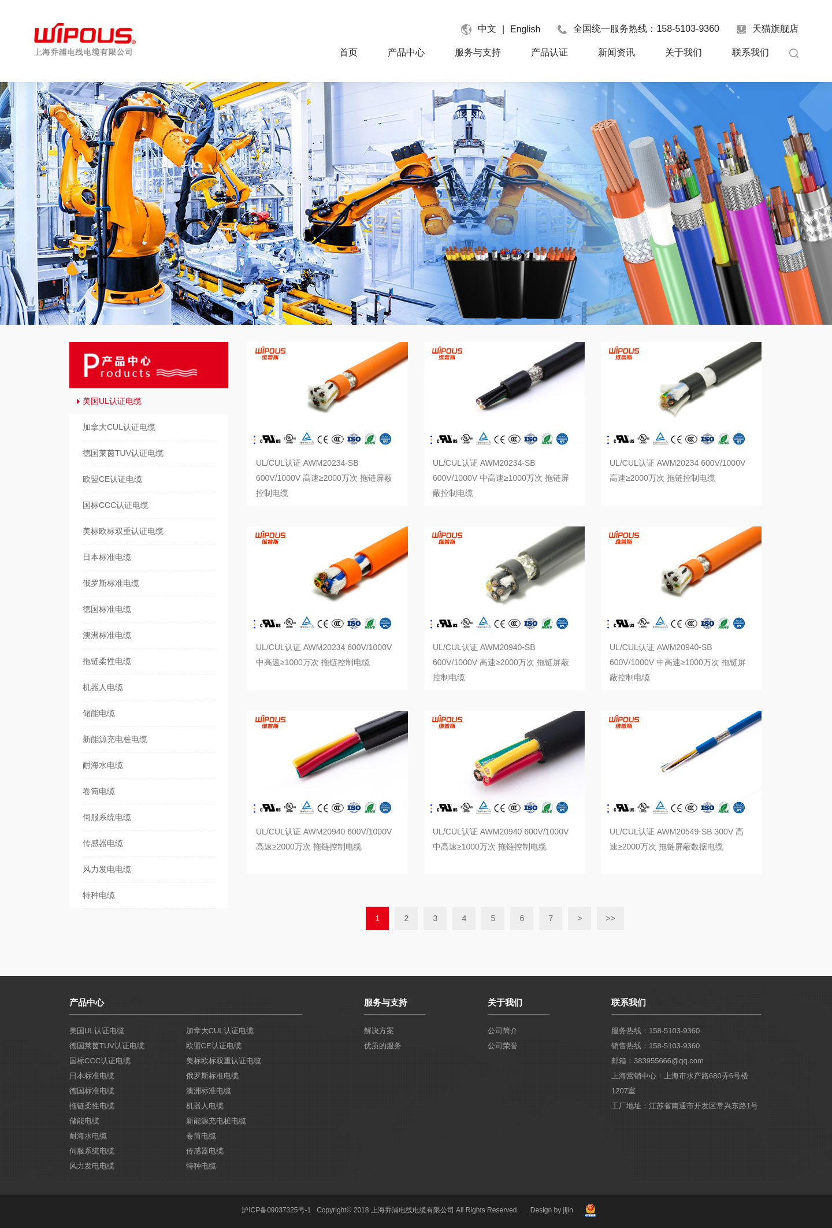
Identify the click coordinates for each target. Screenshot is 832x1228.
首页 (348, 52)
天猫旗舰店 (767, 29)
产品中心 (406, 52)
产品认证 (549, 52)
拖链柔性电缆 (91, 1105)
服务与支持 (478, 52)
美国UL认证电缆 (96, 1030)
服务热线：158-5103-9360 (655, 1030)
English (525, 29)
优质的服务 (383, 1045)
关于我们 (683, 52)
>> (610, 918)
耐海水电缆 (88, 1135)
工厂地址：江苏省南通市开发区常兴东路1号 (684, 1105)
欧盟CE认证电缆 (214, 1045)
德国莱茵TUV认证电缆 (106, 1045)
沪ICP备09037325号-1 (276, 1210)
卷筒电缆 (201, 1135)
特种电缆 (201, 1166)
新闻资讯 (616, 52)
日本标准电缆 (91, 1075)
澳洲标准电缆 (208, 1090)
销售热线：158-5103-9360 (655, 1045)
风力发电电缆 (91, 1166)
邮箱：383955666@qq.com (657, 1060)
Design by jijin (551, 1210)
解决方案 (379, 1030)
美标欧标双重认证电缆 (223, 1060)
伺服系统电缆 (91, 1151)
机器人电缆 (205, 1105)
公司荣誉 (503, 1045)
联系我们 (750, 52)
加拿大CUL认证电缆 (220, 1030)
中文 (487, 29)
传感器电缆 (205, 1151)
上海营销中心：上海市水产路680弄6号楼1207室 (679, 1083)
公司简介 (503, 1030)
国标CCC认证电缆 (100, 1060)
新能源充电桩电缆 (216, 1120)
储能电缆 (84, 1120)
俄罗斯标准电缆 (212, 1075)
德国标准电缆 (91, 1090)
